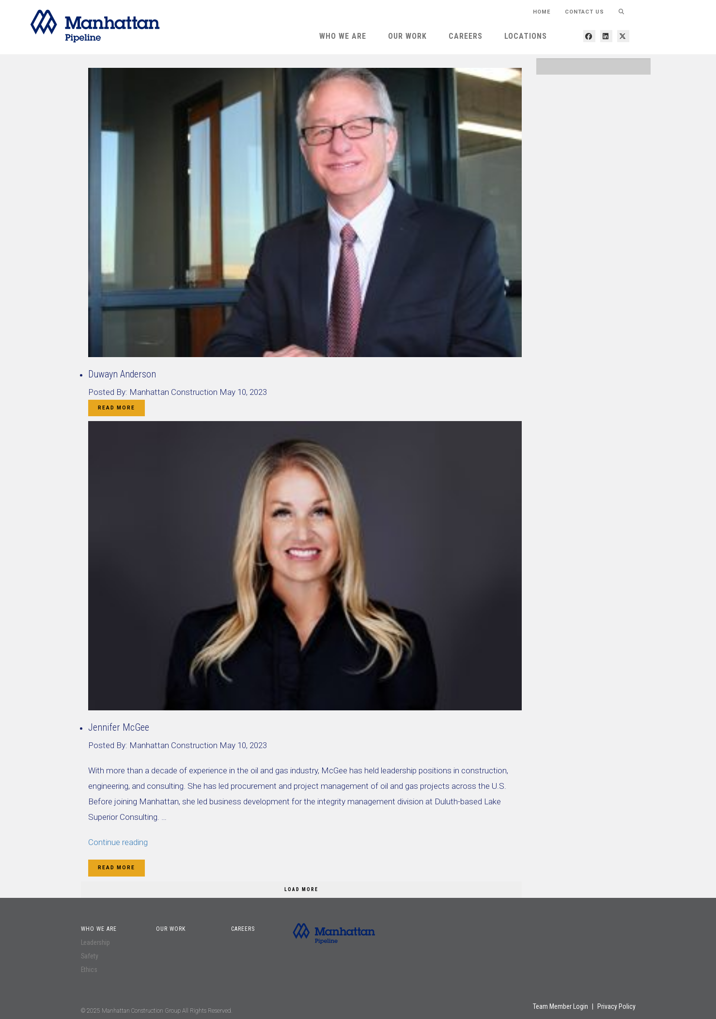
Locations (525, 36)
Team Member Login (560, 1006)
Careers (466, 36)
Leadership (95, 942)
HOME (541, 12)
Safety (89, 956)
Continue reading (118, 842)
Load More (301, 889)
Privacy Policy (616, 1006)
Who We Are (342, 36)
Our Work (407, 36)
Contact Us (584, 12)
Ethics (89, 969)
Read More (116, 407)
